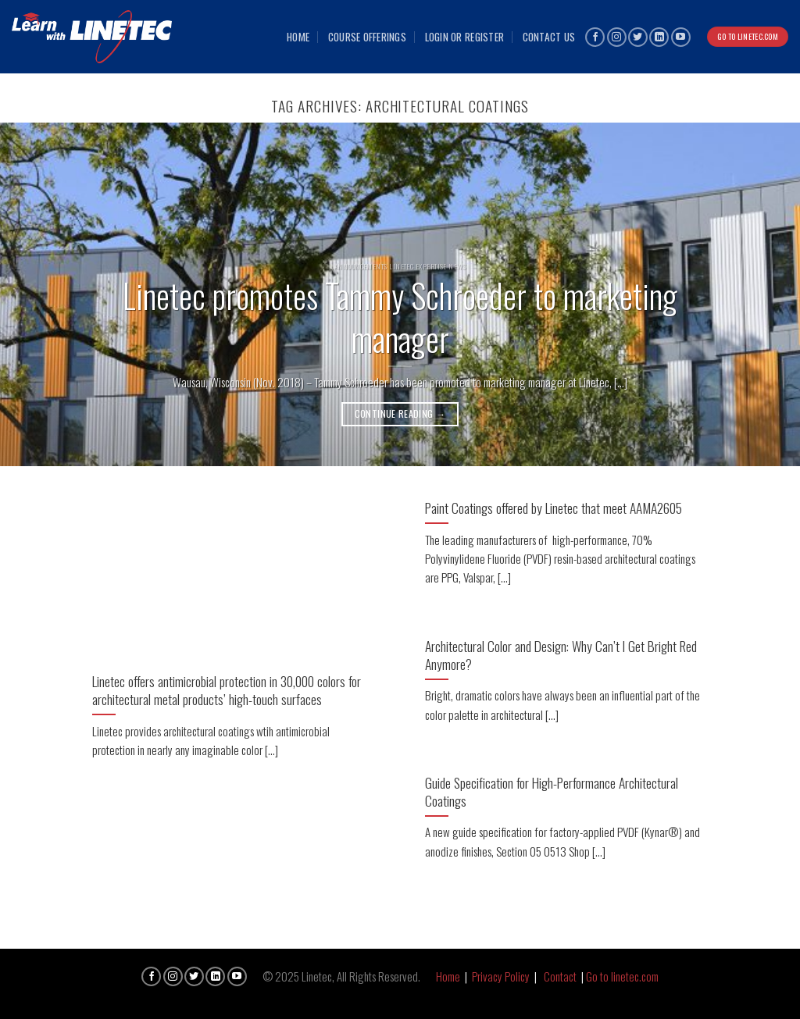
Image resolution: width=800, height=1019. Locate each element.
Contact (560, 976)
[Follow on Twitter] (638, 37)
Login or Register (465, 37)
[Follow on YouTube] (681, 37)
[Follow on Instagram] (617, 37)
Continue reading (400, 413)
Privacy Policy (501, 976)
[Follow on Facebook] (595, 37)
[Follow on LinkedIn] (659, 37)
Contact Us (549, 37)
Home (298, 37)
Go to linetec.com (622, 976)
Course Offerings (367, 37)
